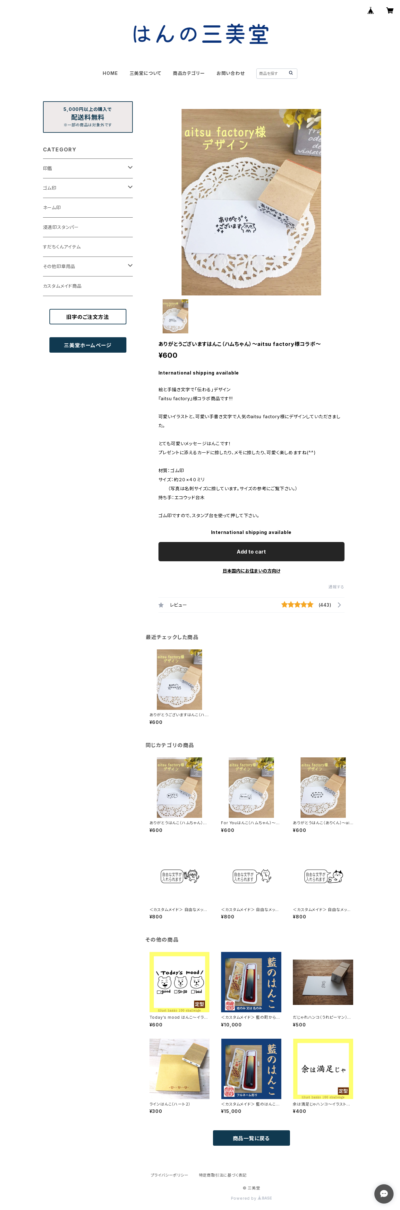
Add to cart (251, 551)
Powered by (251, 1198)
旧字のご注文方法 (87, 317)
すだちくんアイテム (62, 246)
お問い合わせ (231, 73)
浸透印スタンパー (61, 227)
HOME (110, 73)
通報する (336, 586)
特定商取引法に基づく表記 (223, 1175)
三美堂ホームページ (87, 345)
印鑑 (48, 168)
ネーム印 (52, 207)
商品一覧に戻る (251, 1138)
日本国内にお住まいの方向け (251, 570)
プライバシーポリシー (170, 1175)
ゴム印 (49, 188)
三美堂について (146, 73)
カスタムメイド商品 (62, 286)
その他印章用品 (59, 266)
